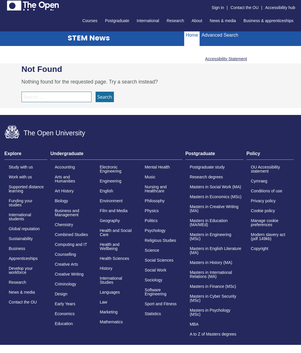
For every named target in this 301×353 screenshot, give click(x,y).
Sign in (218, 8)
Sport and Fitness (161, 303)
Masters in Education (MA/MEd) (209, 222)
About (196, 20)
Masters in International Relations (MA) (211, 274)
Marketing (108, 312)
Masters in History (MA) (211, 262)
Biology (61, 200)
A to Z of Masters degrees (213, 334)
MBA (194, 324)
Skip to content (4, 4)
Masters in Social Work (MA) (215, 187)
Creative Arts (66, 264)
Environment (111, 200)
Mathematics (111, 322)
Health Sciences (114, 258)
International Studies (111, 280)
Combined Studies (71, 234)
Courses (89, 20)
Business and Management (67, 212)
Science (152, 250)
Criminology (65, 284)
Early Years (65, 303)
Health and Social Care (116, 232)
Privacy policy (263, 200)
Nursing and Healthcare (156, 189)
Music (150, 177)
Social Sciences (159, 260)
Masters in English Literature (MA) (215, 250)
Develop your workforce (21, 270)
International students (20, 216)
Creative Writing (69, 274)
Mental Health (157, 167)
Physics (152, 210)
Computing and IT (71, 244)
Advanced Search (220, 35)
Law (103, 302)
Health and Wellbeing (109, 246)
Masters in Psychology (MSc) (210, 312)
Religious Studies (160, 240)
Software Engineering (155, 292)
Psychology (155, 230)
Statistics (153, 313)
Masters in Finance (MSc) (213, 286)
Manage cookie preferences (264, 222)
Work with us (20, 177)
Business (17, 248)
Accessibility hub (280, 8)
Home (192, 35)
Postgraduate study (207, 167)
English (106, 191)
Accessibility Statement (226, 58)
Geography (110, 220)
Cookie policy (263, 210)
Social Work (155, 270)
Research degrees (206, 177)
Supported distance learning (26, 189)
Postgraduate (117, 20)
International (148, 20)
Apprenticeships (23, 258)
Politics (151, 220)
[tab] (25, 155)
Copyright (259, 248)
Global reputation (24, 228)
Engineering (110, 181)
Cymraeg (259, 181)
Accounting (65, 167)
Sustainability (21, 238)
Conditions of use (266, 191)
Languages (110, 292)
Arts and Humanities (65, 179)
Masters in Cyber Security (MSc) (213, 298)
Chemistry (64, 224)
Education (64, 323)
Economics (64, 313)
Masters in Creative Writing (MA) (214, 208)
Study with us (21, 167)
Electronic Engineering (110, 169)
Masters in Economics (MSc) (215, 196)
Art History (64, 191)
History (106, 268)
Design (61, 294)
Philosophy (155, 200)
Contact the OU (245, 7)
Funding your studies (21, 202)
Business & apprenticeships (268, 20)
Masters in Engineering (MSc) (210, 236)
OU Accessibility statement (265, 169)
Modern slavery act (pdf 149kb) (268, 236)
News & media (223, 20)
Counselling (65, 254)
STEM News (89, 38)
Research (175, 20)
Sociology (153, 280)
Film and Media (114, 210)
